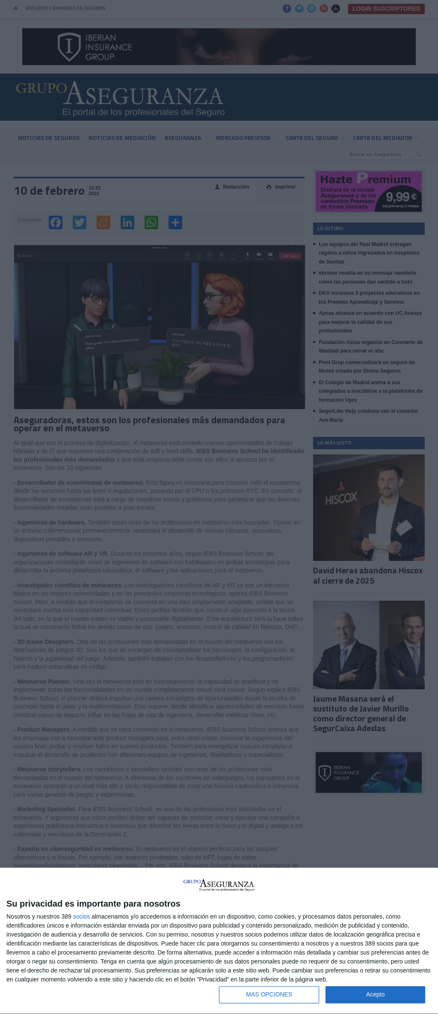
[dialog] (219, 941)
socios (81, 916)
